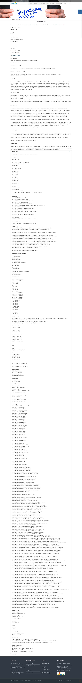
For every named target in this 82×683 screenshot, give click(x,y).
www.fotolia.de (55, 148)
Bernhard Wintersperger (22, 321)
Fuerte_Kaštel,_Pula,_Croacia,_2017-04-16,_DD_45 (21, 322)
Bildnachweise (15, 151)
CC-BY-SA (44, 322)
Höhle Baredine (14, 321)
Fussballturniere (30, 672)
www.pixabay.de (20, 149)
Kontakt (67, 680)
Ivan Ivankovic (31, 319)
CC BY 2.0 (48, 319)
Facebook (55, 24)
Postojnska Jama (15, 319)
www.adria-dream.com (36, 24)
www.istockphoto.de (61, 148)
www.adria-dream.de (27, 24)
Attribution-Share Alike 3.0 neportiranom (60, 318)
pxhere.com (36, 639)
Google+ (58, 24)
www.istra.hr (13, 149)
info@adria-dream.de (28, 1)
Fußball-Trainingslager (31, 665)
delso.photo (37, 322)
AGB (70, 680)
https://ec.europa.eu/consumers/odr (49, 68)
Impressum (58, 680)
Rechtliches (64, 1)
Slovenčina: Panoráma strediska (17, 318)
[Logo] (14, 3)
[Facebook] (69, 1)
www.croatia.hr (68, 148)
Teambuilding (30, 670)
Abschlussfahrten (30, 668)
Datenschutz (63, 680)
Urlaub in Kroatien (30, 663)
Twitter (63, 24)
